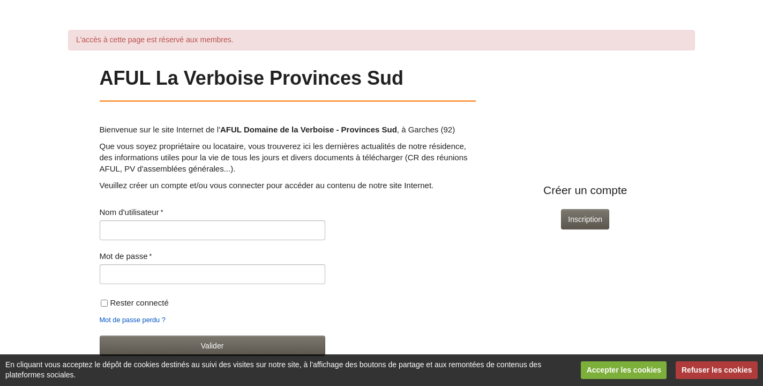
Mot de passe (124, 256)
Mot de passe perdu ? (133, 320)
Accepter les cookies (624, 370)
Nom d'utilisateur (129, 212)
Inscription (585, 219)
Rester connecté (135, 302)
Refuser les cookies (717, 370)
